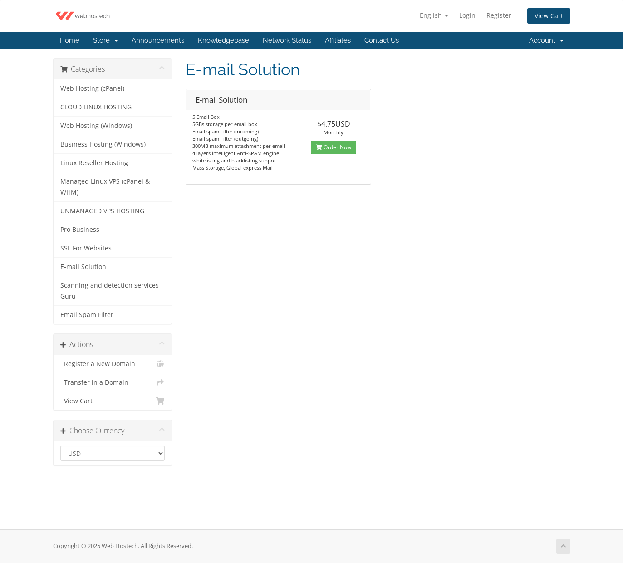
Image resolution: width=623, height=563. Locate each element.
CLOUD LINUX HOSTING (96, 107)
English (434, 15)
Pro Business (79, 229)
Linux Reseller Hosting (94, 163)
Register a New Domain (112, 363)
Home (69, 40)
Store (105, 40)
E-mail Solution (83, 267)
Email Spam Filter (86, 315)
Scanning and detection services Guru (109, 290)
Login (467, 15)
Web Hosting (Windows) (96, 126)
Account (546, 40)
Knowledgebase (223, 40)
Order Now (333, 147)
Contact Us (381, 40)
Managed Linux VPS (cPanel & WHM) (105, 186)
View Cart (549, 15)
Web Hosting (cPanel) (92, 88)
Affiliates (338, 40)
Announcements (158, 40)
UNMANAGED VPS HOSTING (102, 211)
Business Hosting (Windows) (103, 144)
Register (498, 15)
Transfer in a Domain (112, 382)
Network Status (287, 40)
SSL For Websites (86, 248)
